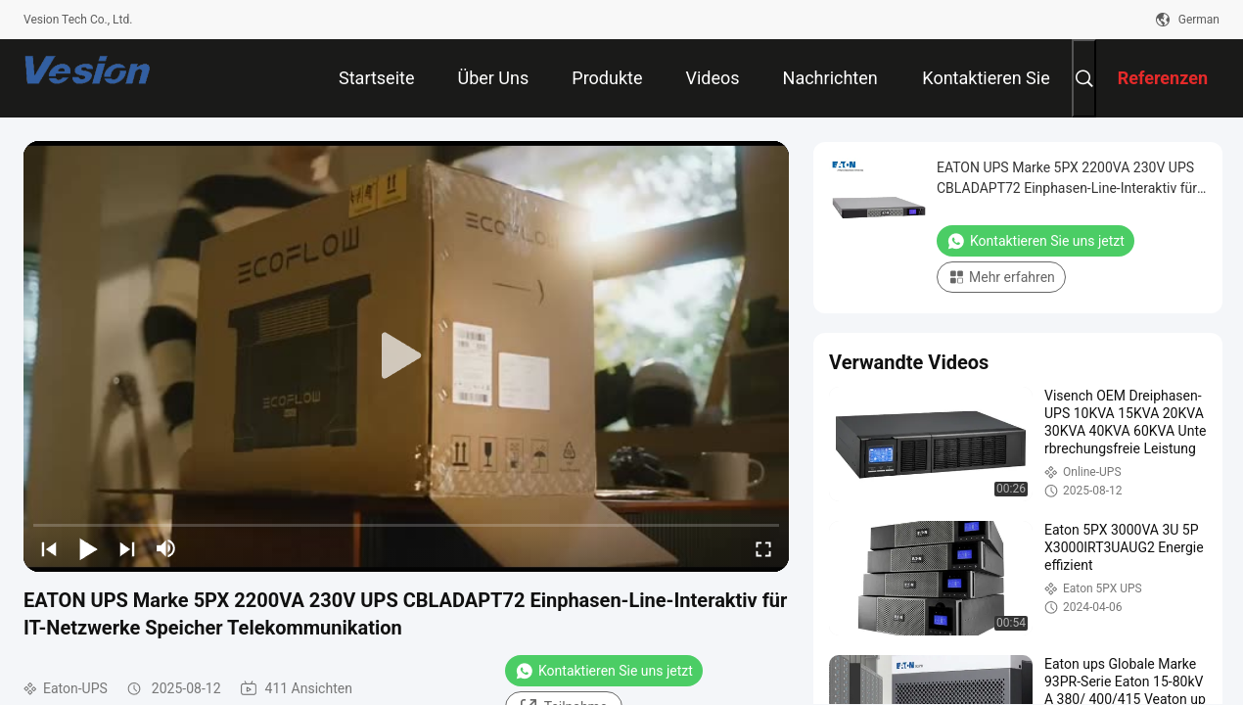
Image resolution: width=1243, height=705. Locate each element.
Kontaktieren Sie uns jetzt (604, 671)
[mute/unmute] (166, 548)
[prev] (49, 548)
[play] (406, 356)
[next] (127, 548)
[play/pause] (88, 548)
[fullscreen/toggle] (763, 548)
